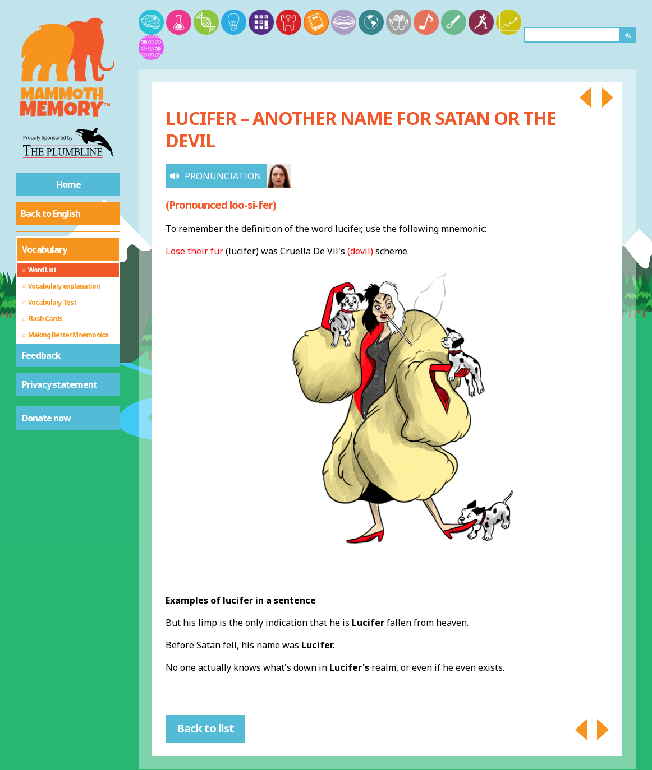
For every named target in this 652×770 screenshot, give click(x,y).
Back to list (205, 728)
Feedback (41, 355)
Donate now (46, 418)
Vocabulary (44, 249)
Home (68, 184)
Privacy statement (59, 384)
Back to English (50, 213)
